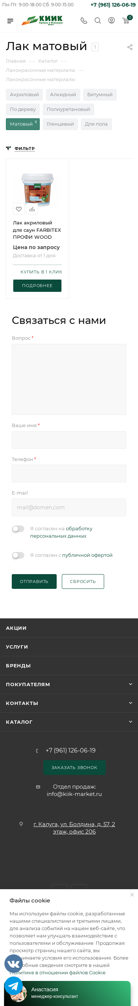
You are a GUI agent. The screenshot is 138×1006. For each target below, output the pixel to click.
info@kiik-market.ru (74, 793)
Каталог (19, 722)
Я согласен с (71, 555)
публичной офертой (87, 555)
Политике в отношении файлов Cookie (58, 972)
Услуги (17, 647)
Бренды (18, 665)
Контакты (22, 703)
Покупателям (28, 684)
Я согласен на (61, 532)
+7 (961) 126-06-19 (113, 4)
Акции (16, 628)
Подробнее (37, 285)
